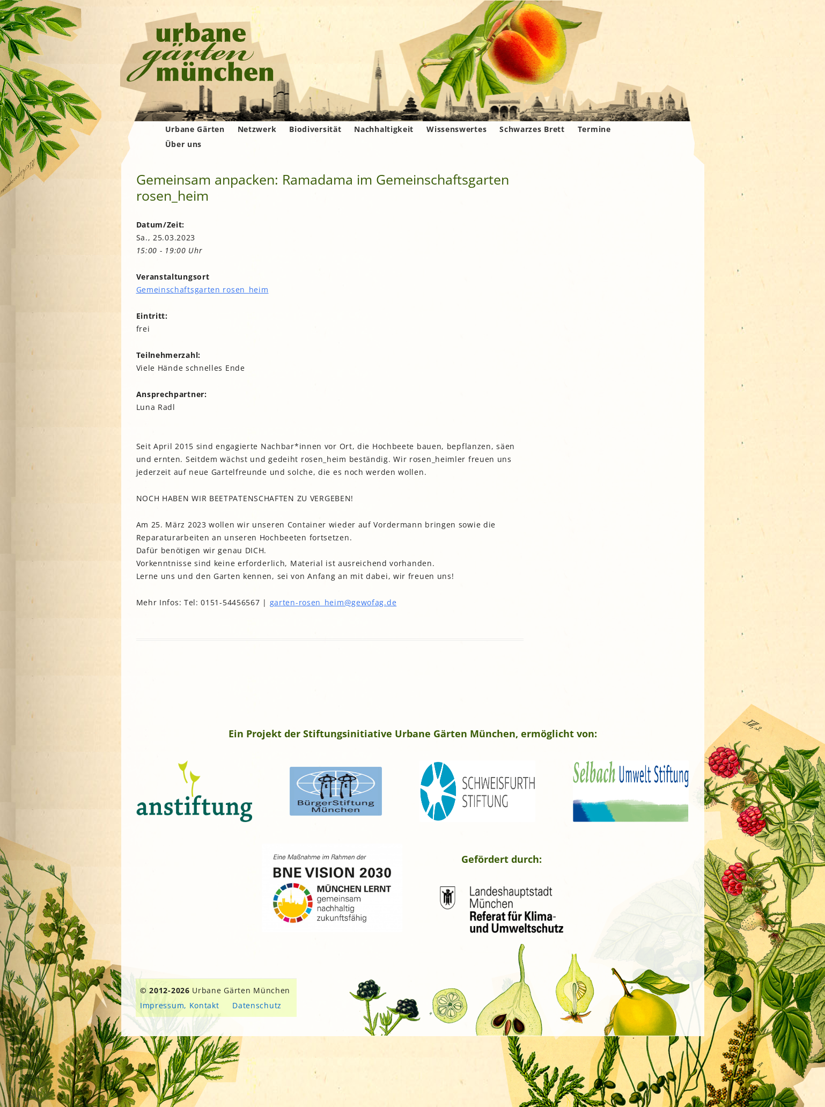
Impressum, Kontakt (179, 1005)
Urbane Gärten (195, 129)
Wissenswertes (456, 129)
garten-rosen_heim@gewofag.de (333, 602)
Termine (594, 129)
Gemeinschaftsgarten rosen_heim (202, 289)
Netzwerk (257, 129)
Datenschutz (257, 1005)
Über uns (183, 144)
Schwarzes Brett (532, 129)
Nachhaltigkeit (384, 129)
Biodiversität (315, 129)
